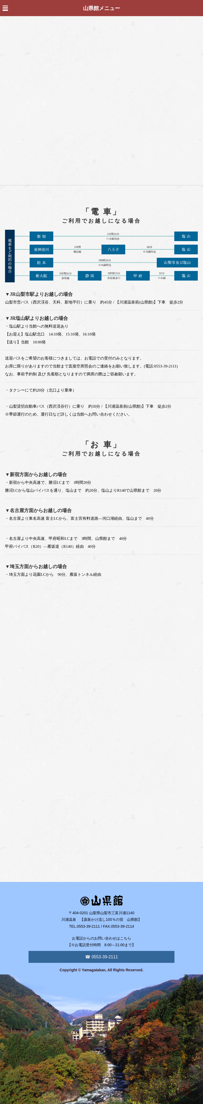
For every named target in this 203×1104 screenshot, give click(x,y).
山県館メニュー (101, 8)
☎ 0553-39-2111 (101, 957)
